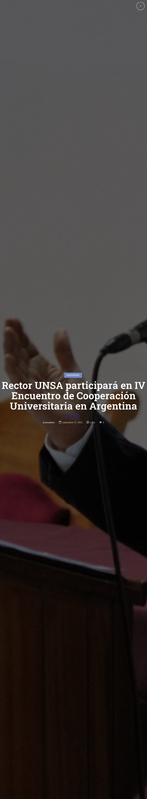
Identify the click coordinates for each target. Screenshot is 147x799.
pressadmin (49, 388)
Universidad (73, 340)
